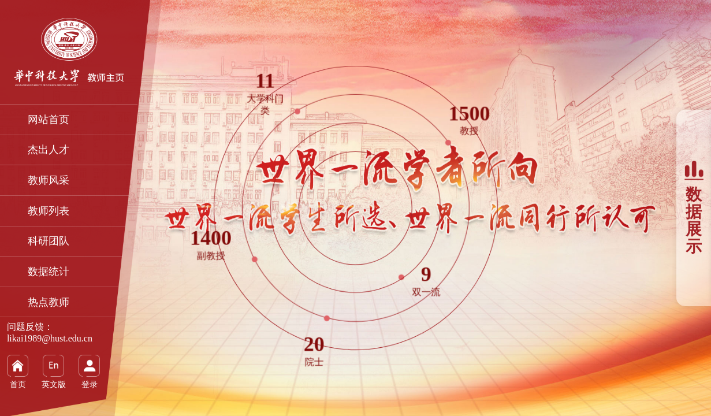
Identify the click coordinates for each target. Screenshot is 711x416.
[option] (355, 208)
